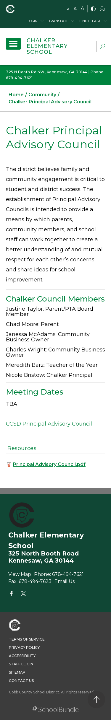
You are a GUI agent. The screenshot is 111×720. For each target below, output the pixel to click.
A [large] (82, 8)
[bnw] (93, 9)
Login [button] (33, 21)
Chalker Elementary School (47, 46)
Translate (58, 21)
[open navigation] (13, 44)
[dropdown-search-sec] (102, 47)
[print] (102, 9)
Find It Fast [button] (90, 21)
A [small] (68, 9)
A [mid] (75, 9)
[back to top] (96, 699)
